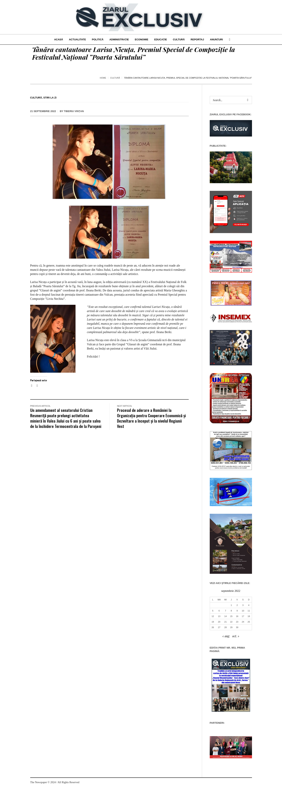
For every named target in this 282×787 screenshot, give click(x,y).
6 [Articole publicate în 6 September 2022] (219, 611)
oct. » (235, 636)
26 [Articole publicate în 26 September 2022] (213, 627)
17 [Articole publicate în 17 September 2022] (243, 616)
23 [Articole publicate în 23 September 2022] (237, 622)
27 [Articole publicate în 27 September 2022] (219, 627)
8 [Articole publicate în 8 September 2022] (231, 611)
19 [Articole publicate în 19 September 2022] (213, 622)
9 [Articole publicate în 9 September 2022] (237, 611)
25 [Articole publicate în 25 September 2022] (249, 622)
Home (103, 78)
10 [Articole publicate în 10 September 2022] (243, 611)
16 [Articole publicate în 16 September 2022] (237, 616)
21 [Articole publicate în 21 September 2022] (225, 622)
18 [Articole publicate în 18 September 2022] (249, 616)
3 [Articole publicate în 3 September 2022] (243, 605)
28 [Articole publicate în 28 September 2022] (225, 627)
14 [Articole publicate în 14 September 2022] (225, 616)
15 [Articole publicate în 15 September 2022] (231, 616)
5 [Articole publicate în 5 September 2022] (212, 611)
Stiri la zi (50, 97)
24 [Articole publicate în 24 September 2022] (243, 622)
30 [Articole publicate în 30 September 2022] (237, 627)
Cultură (115, 78)
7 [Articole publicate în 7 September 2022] (225, 611)
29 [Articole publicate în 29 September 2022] (231, 627)
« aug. (226, 636)
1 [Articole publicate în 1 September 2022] (231, 605)
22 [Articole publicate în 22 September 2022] (231, 622)
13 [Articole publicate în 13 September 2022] (219, 616)
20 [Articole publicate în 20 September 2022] (219, 622)
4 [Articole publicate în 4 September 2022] (248, 605)
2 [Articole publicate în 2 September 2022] (237, 605)
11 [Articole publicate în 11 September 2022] (249, 611)
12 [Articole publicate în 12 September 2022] (213, 616)
